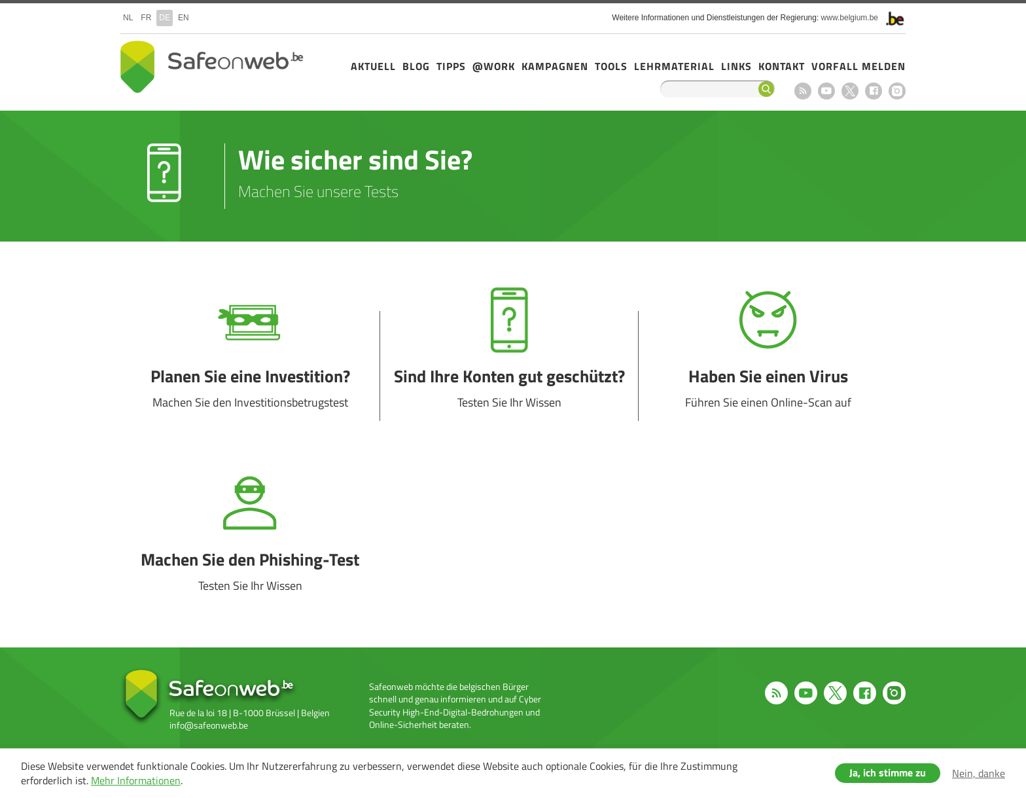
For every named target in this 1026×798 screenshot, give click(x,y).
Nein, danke (978, 773)
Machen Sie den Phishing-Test (250, 549)
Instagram (897, 91)
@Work (493, 66)
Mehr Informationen (136, 780)
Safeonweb (212, 67)
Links (736, 66)
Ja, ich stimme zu (887, 772)
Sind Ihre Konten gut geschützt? (509, 366)
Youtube (826, 91)
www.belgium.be (849, 17)
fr (146, 17)
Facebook (873, 91)
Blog (416, 66)
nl (128, 17)
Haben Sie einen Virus (768, 366)
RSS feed (802, 91)
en (183, 17)
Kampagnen (555, 66)
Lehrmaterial (674, 66)
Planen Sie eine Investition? (250, 366)
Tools (611, 66)
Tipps (451, 66)
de (164, 17)
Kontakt (781, 66)
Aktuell (373, 66)
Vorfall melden (858, 66)
